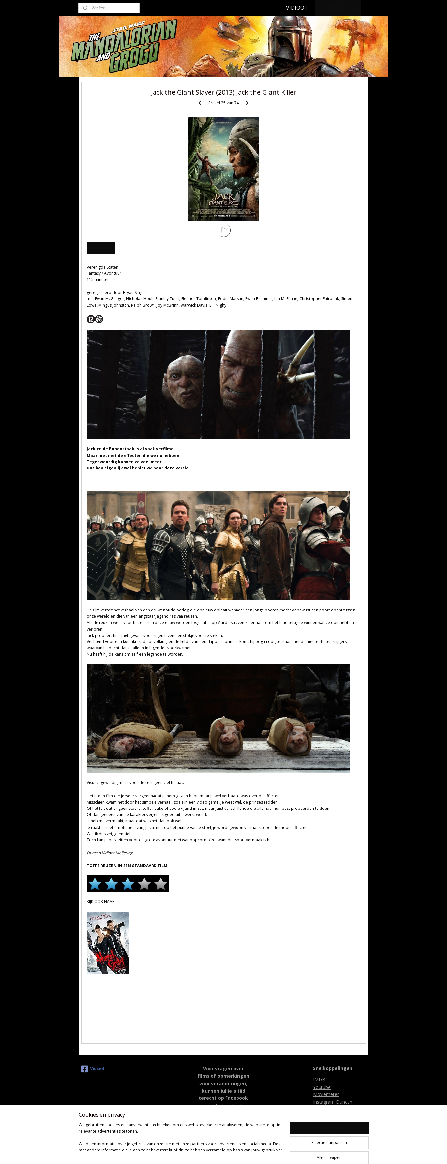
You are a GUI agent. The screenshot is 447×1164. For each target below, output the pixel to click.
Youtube (322, 1087)
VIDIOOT (297, 7)
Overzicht (100, 248)
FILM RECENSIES (337, 7)
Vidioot (92, 1069)
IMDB (319, 1079)
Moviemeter (326, 1094)
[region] (180, 1141)
